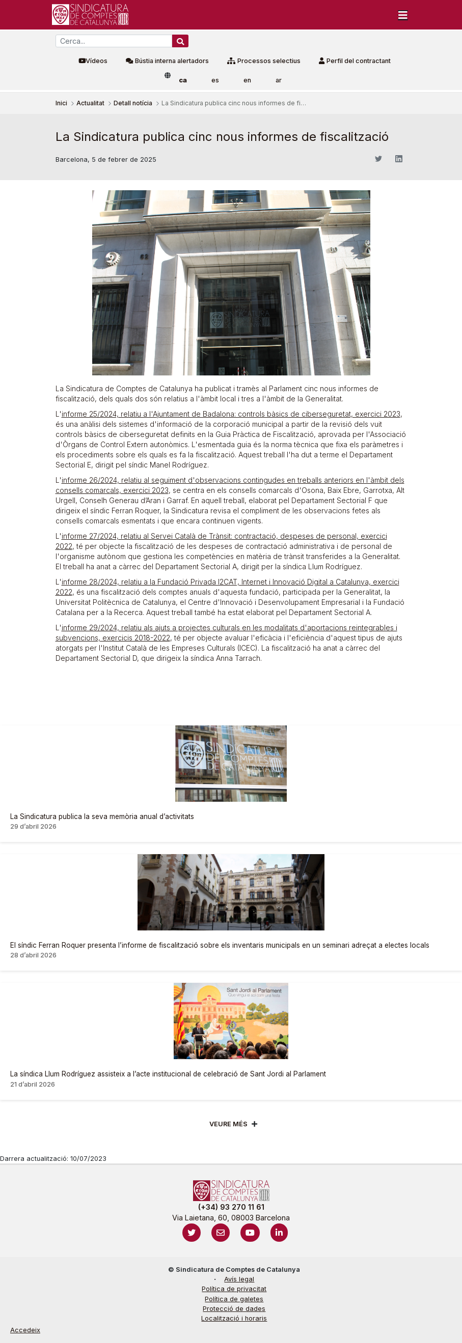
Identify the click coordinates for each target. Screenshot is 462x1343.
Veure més (228, 1124)
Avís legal (239, 1279)
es (215, 80)
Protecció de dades (234, 1308)
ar (279, 80)
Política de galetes (234, 1299)
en (247, 80)
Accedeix (25, 1330)
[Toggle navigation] (403, 15)
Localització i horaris (234, 1318)
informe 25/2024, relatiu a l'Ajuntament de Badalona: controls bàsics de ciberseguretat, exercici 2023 (231, 414)
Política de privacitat (234, 1289)
